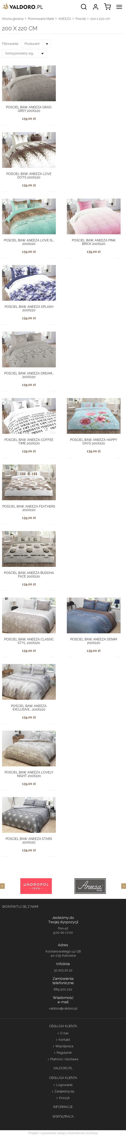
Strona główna (12, 19)
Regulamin (64, 1053)
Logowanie (64, 1085)
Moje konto (95, 7)
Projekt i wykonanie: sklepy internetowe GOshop (63, 1133)
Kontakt (64, 1040)
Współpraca (64, 1046)
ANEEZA (64, 19)
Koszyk (64, 1098)
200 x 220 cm (100, 19)
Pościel (80, 19)
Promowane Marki (41, 19)
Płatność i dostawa (64, 1059)
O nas (64, 1033)
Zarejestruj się (64, 1091)
